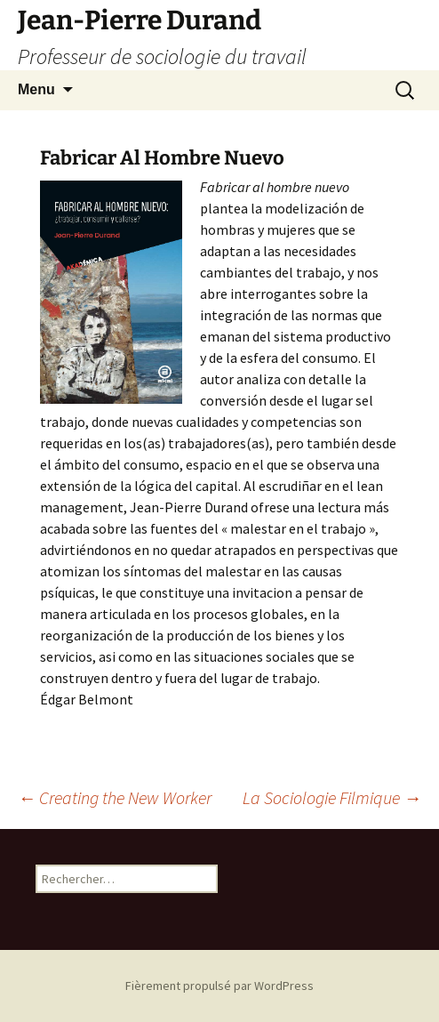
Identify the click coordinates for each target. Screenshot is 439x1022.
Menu (36, 89)
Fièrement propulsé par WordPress (219, 986)
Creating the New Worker (115, 797)
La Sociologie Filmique (332, 797)
